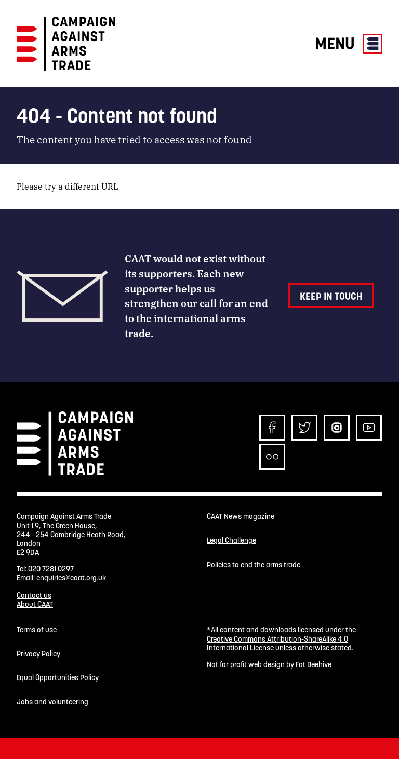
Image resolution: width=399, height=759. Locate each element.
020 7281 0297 (51, 569)
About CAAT (35, 604)
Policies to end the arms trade (253, 565)
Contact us (34, 595)
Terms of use (37, 629)
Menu (348, 43)
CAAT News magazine (240, 516)
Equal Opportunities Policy (58, 677)
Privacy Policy (38, 653)
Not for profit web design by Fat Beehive (269, 664)
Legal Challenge (231, 540)
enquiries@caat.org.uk (71, 577)
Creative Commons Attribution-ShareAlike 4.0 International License (277, 643)
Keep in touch (331, 296)
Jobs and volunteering (52, 702)
